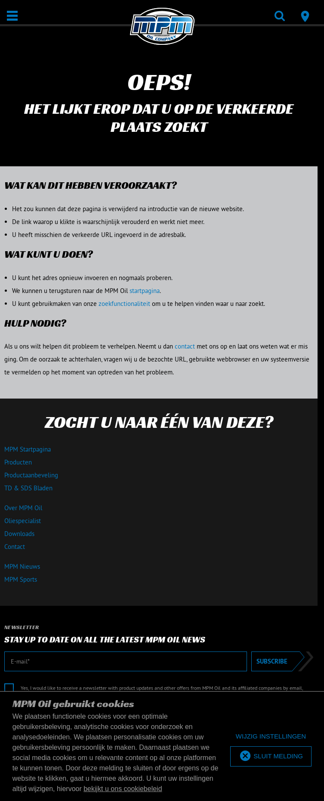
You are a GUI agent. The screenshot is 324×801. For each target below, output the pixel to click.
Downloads (19, 534)
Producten (18, 462)
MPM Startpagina (27, 449)
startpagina (145, 291)
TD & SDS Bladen (28, 488)
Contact (14, 546)
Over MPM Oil (23, 508)
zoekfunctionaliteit (124, 303)
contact (185, 346)
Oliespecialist (22, 521)
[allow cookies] (271, 756)
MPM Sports (20, 579)
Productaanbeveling (31, 475)
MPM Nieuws (22, 566)
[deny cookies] (271, 736)
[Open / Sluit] (12, 15)
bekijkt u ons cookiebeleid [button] (122, 788)
